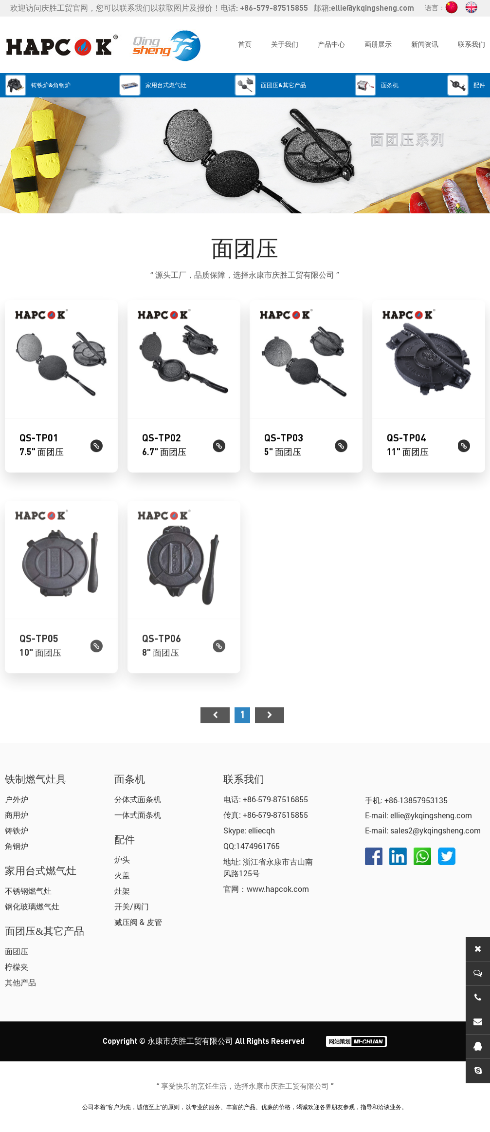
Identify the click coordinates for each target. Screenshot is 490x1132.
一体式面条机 (137, 815)
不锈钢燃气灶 (28, 891)
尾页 (269, 735)
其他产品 (20, 982)
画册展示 (378, 44)
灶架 (122, 891)
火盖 (122, 875)
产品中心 (331, 44)
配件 (124, 840)
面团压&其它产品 (44, 931)
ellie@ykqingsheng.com (431, 815)
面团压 (16, 951)
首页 (245, 44)
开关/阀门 (131, 906)
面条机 (129, 779)
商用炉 (16, 815)
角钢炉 (16, 846)
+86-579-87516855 (275, 799)
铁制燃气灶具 (35, 779)
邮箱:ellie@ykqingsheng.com (363, 8)
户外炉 (16, 799)
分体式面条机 (137, 799)
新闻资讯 (424, 44)
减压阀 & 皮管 (138, 922)
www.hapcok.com (278, 889)
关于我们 (284, 44)
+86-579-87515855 (275, 815)
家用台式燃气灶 (40, 871)
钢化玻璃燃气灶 (32, 906)
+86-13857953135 (416, 800)
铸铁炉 (16, 830)
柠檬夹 (16, 967)
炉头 (122, 859)
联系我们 (471, 44)
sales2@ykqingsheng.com (435, 830)
